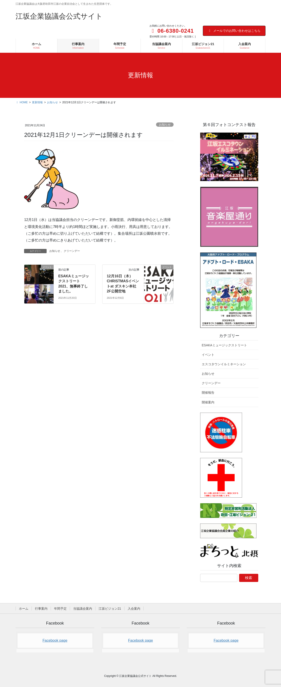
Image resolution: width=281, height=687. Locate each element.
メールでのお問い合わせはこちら (234, 30)
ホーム (23, 608)
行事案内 (41, 608)
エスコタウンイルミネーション (224, 364)
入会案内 (134, 608)
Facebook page (55, 640)
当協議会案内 (82, 608)
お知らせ (165, 124)
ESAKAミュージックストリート (224, 345)
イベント (208, 354)
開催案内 (208, 402)
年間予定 (60, 608)
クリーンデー (72, 251)
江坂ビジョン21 (110, 608)
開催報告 (208, 392)
